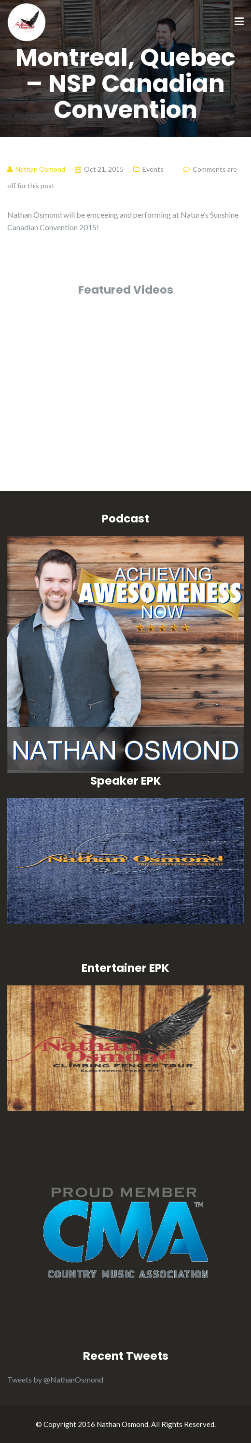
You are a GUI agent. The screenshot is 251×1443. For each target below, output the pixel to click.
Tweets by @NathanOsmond (55, 1379)
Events (153, 169)
